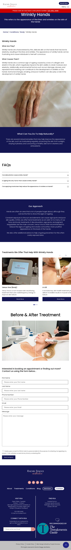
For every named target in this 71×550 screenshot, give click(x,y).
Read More (20, 299)
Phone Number (8, 395)
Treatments (19, 489)
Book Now (64, 3)
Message (5, 411)
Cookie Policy (30, 544)
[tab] (34, 304)
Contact (59, 488)
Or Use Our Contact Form (18, 513)
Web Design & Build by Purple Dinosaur (48, 544)
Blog (39, 489)
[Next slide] (66, 255)
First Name (6, 378)
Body (22, 32)
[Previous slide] (60, 255)
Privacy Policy (20, 544)
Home (5, 32)
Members (47, 488)
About (9, 489)
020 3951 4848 (53, 11)
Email (6, 403)
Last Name (8, 386)
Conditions (14, 32)
